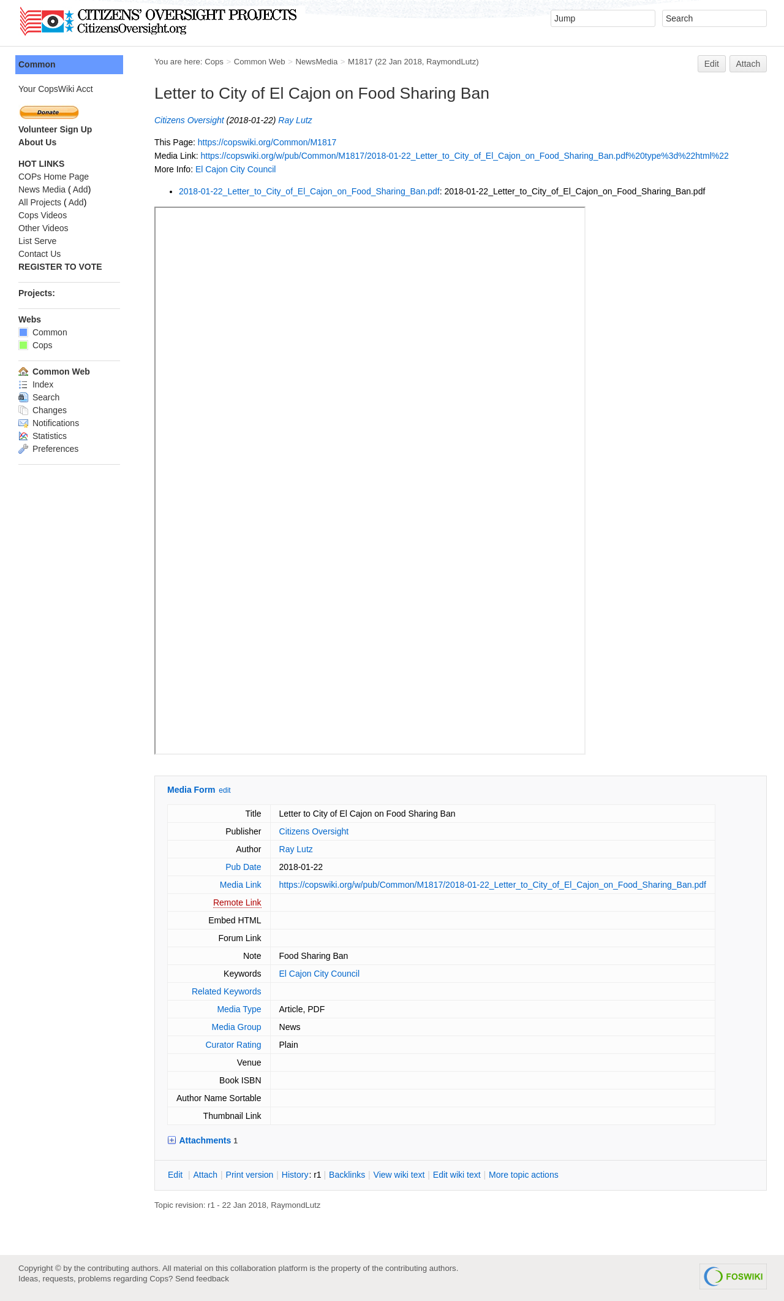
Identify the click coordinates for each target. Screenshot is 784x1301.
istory (295, 1175)
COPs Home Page (53, 176)
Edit (711, 64)
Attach (748, 64)
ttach (205, 1175)
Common (37, 64)
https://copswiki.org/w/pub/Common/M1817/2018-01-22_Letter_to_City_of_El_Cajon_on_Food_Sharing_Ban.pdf (492, 885)
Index (35, 384)
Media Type (239, 1009)
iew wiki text (399, 1175)
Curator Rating (233, 1045)
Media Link (241, 885)
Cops (214, 61)
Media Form (191, 790)
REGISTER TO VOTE (60, 267)
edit (224, 790)
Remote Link (237, 902)
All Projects (39, 202)
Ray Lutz (295, 120)
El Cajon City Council (235, 169)
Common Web (259, 61)
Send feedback (202, 1278)
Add (80, 189)
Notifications (48, 423)
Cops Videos (42, 215)
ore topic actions (524, 1175)
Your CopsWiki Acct (55, 89)
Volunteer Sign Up (55, 129)
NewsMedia (316, 61)
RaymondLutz (451, 61)
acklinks (347, 1175)
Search (38, 397)
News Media (42, 189)
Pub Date (243, 867)
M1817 (360, 61)
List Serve (37, 241)
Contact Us (39, 254)
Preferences (48, 449)
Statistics (42, 436)
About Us (37, 142)
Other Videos (43, 228)
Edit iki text (457, 1175)
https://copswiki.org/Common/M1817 (267, 142)
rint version (250, 1175)
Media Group (237, 1027)
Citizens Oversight (189, 120)
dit (176, 1175)
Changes (42, 410)
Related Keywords (227, 991)
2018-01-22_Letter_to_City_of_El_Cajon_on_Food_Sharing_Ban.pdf (309, 191)
